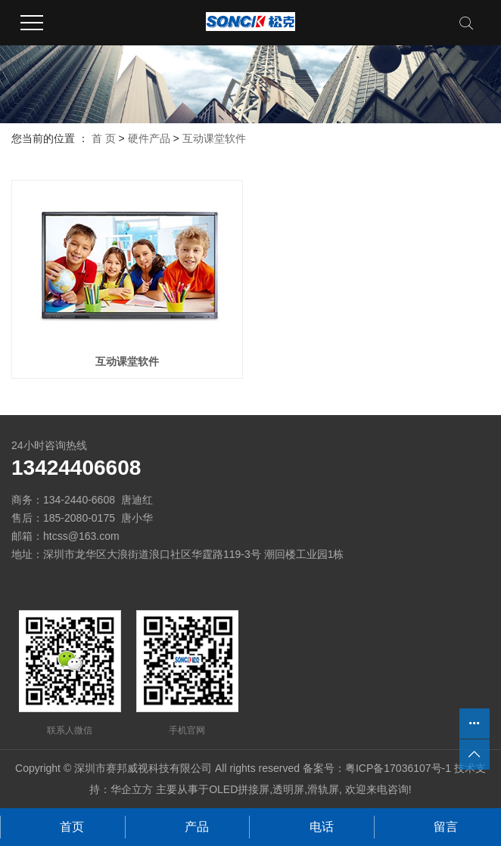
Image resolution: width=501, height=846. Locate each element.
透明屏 (288, 789)
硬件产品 (149, 138)
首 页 (104, 138)
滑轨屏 (323, 789)
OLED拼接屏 (239, 789)
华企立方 (131, 789)
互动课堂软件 (214, 138)
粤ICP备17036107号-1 (398, 768)
